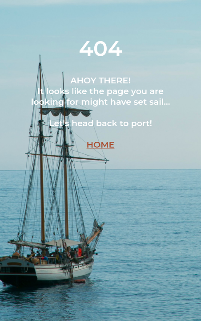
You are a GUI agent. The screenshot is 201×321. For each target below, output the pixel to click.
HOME (101, 144)
